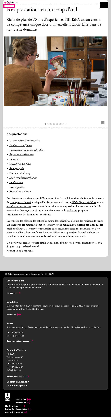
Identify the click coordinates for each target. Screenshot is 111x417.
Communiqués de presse (20, 341)
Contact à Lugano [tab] (17, 385)
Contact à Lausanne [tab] (18, 381)
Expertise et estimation (21, 154)
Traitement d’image (20, 173)
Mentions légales (15, 406)
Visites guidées (16, 187)
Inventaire (15, 159)
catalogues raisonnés (20, 202)
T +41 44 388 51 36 (15, 332)
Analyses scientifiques (20, 145)
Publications (16, 182)
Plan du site (23, 399)
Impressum (23, 402)
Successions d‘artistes (20, 164)
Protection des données (18, 409)
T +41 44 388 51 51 (15, 367)
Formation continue (20, 191)
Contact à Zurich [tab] (16, 350)
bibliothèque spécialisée (84, 202)
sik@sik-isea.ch (31, 246)
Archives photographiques (23, 178)
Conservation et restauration (24, 140)
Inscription (14, 314)
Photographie (16, 168)
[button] (7, 78)
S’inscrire (13, 293)
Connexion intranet (16, 412)
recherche (72, 210)
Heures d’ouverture (18, 376)
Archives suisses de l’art (19, 206)
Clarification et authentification (26, 150)
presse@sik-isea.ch (15, 336)
